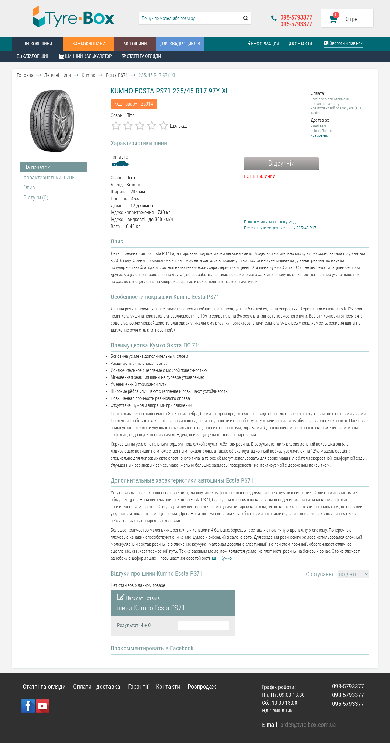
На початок (36, 167)
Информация (263, 44)
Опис (29, 187)
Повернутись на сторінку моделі (272, 221)
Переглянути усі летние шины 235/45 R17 (280, 227)
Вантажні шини (88, 44)
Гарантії (138, 686)
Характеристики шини (49, 177)
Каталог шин (33, 56)
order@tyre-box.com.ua (308, 724)
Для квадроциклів (180, 44)
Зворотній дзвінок (343, 43)
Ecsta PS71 (117, 75)
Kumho (88, 75)
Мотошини (135, 44)
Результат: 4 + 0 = (135, 625)
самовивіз (321, 135)
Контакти (300, 44)
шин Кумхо (222, 558)
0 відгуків (178, 125)
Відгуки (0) (35, 197)
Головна (25, 75)
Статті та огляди (141, 56)
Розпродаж (202, 686)
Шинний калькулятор (85, 56)
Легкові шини (37, 44)
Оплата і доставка (96, 686)
